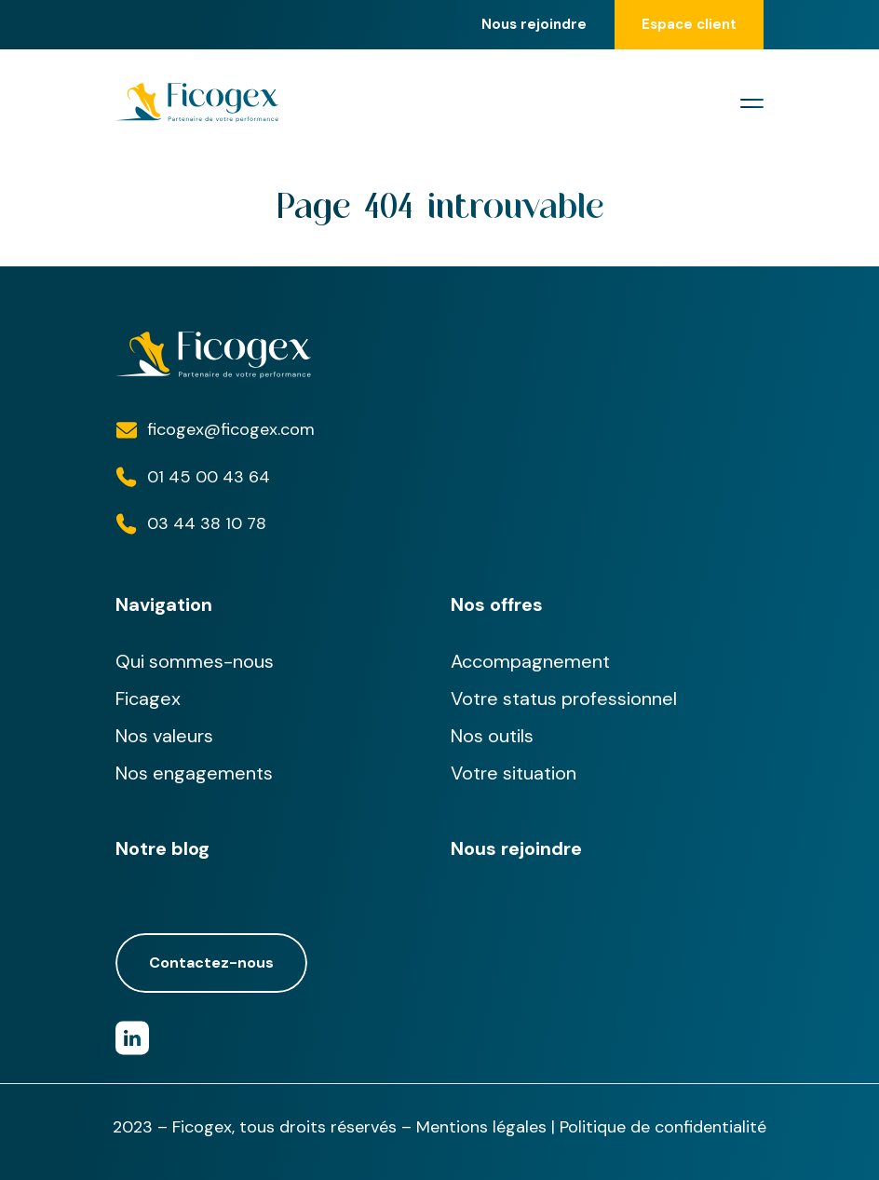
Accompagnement (530, 661)
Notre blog (162, 848)
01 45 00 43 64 (208, 477)
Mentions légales (481, 1127)
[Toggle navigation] (752, 103)
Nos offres (497, 604)
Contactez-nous (211, 963)
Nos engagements (194, 773)
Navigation (163, 604)
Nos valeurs (164, 735)
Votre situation (513, 773)
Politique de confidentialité (663, 1127)
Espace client (689, 24)
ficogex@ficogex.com (231, 429)
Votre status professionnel (564, 698)
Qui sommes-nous (194, 661)
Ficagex (148, 698)
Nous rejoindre (534, 25)
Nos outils (492, 735)
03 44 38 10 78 (206, 523)
